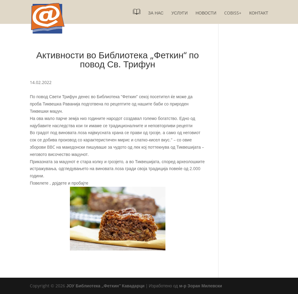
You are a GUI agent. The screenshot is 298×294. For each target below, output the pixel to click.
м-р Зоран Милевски (200, 286)
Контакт (258, 13)
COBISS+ (232, 13)
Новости (206, 13)
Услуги (179, 13)
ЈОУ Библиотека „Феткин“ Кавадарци (105, 286)
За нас (156, 13)
